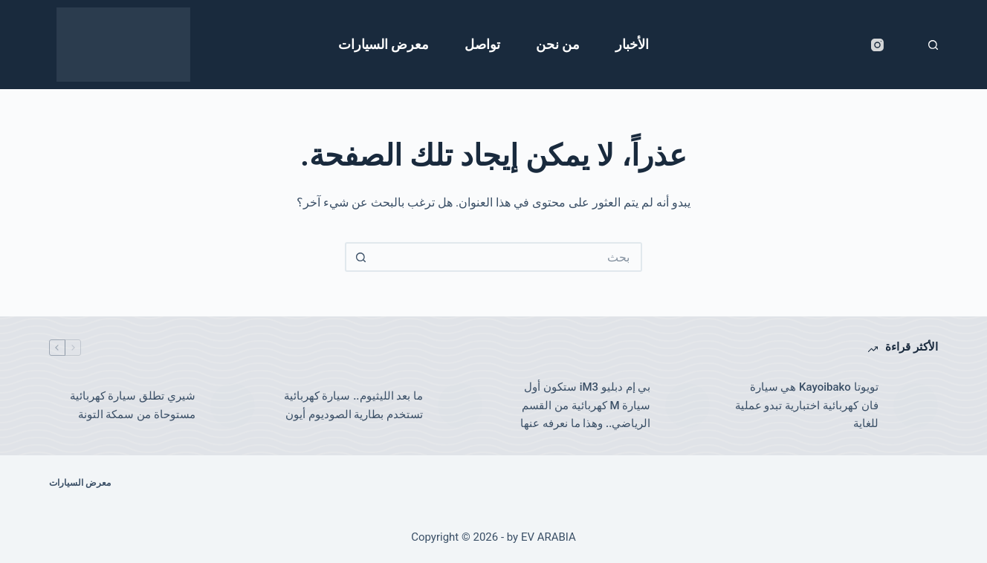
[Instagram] (877, 45)
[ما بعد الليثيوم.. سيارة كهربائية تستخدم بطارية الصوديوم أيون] (460, 405)
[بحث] (933, 45)
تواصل (482, 44)
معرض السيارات (383, 44)
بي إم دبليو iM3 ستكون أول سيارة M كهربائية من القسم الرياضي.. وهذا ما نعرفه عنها (585, 405)
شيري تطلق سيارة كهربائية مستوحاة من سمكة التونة (132, 405)
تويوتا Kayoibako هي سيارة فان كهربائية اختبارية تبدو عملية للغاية (806, 405)
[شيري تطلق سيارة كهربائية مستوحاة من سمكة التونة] (232, 405)
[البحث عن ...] (508, 257)
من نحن (558, 44)
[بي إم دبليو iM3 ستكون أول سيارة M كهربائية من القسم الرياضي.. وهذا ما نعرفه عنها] (687, 405)
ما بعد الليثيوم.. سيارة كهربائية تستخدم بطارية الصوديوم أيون (353, 405)
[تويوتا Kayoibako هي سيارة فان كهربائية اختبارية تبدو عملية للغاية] (915, 405)
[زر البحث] (360, 257)
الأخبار (632, 44)
